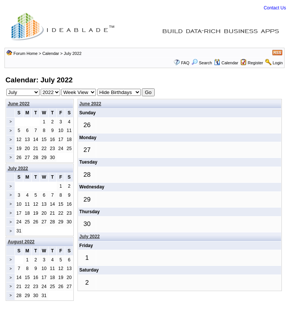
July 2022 (89, 236)
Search (202, 63)
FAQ (185, 63)
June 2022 (18, 103)
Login (277, 63)
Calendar (50, 53)
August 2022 (21, 241)
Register (255, 63)
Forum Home (26, 53)
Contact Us (275, 8)
